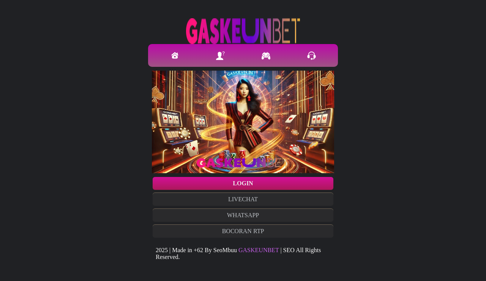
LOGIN (243, 183)
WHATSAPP (243, 215)
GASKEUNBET (258, 250)
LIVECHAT (243, 199)
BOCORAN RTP (243, 231)
